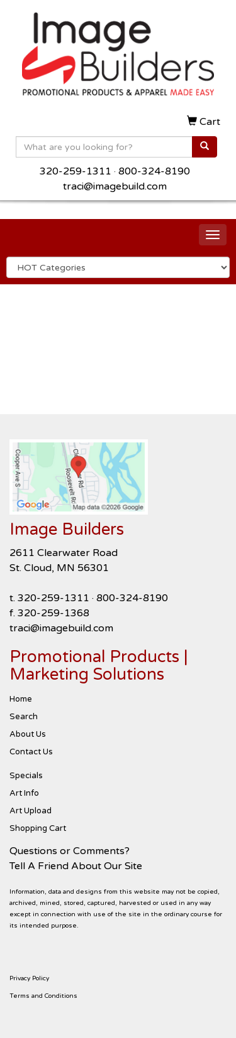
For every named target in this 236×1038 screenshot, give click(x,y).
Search (23, 717)
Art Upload (30, 811)
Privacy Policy (29, 978)
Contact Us (31, 752)
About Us (27, 734)
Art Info (24, 793)
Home (20, 699)
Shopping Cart (37, 828)
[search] (204, 147)
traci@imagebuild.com (115, 186)
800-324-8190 (154, 171)
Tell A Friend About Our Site (75, 866)
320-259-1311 (75, 171)
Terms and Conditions (43, 996)
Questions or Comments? (69, 851)
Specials (26, 776)
